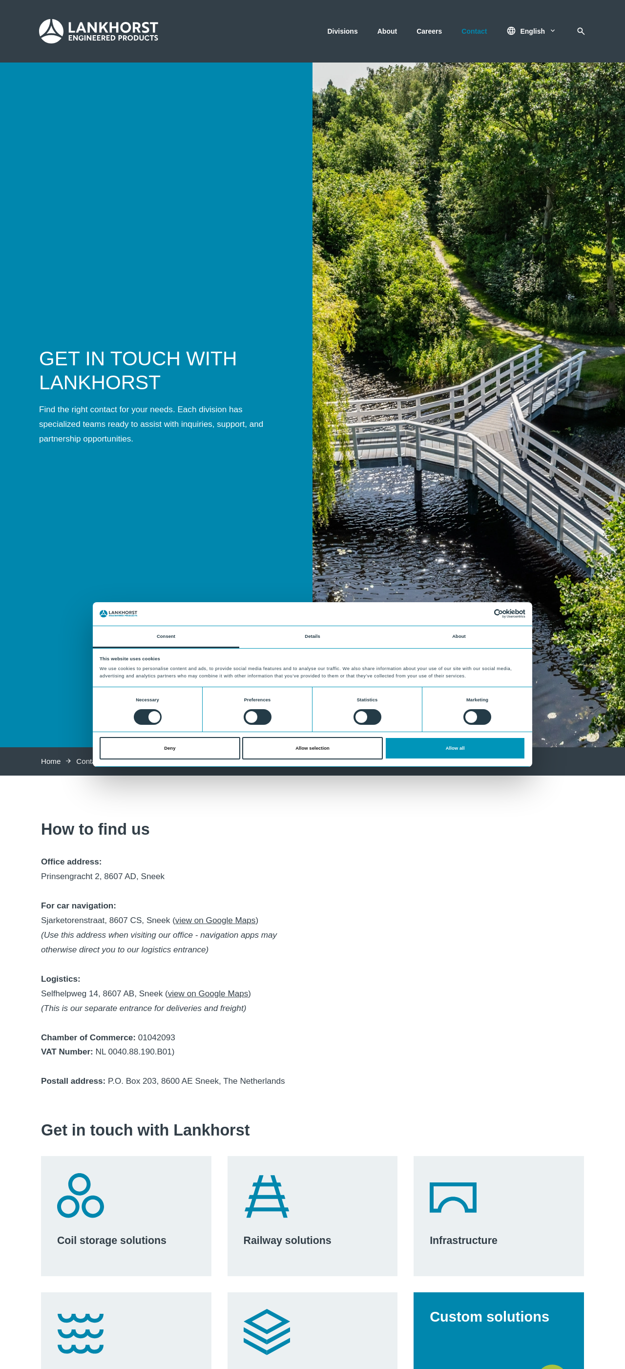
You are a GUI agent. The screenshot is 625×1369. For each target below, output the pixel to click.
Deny (169, 748)
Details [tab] (312, 636)
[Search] (581, 31)
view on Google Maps (215, 920)
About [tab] (459, 636)
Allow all (455, 748)
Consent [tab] (166, 636)
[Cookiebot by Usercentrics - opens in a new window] (482, 613)
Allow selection (312, 748)
